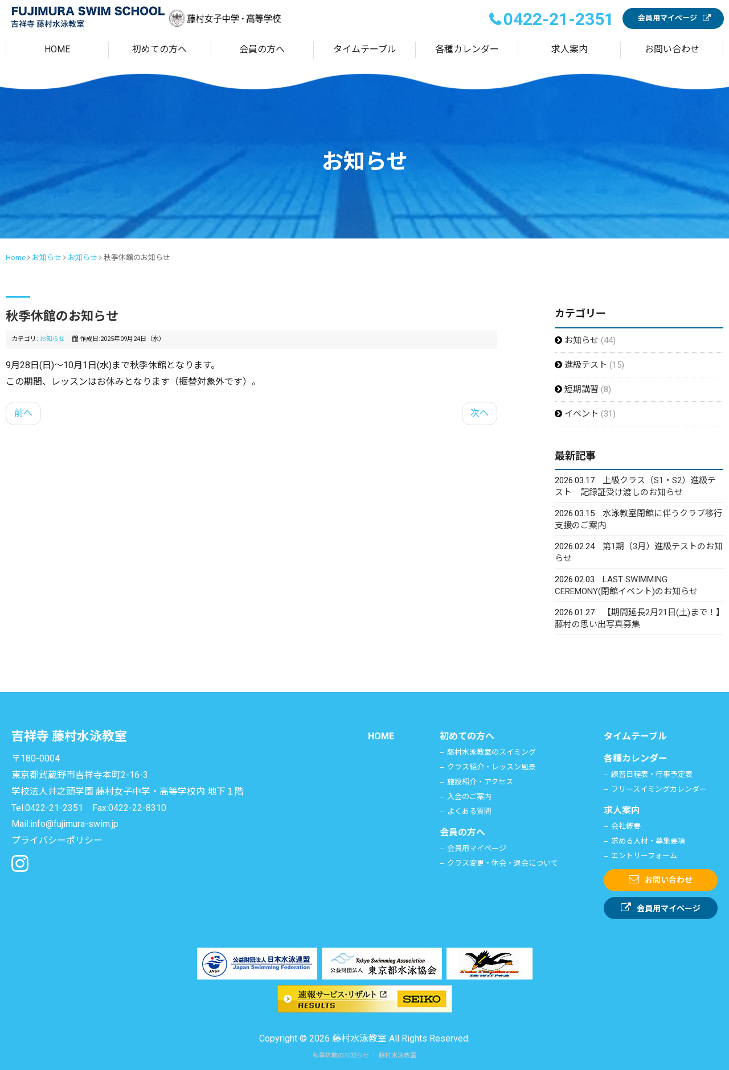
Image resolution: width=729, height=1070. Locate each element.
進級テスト (586, 365)
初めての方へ (159, 49)
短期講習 (582, 389)
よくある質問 (469, 811)
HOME (57, 49)
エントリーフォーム (644, 855)
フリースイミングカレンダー (659, 789)
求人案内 (569, 49)
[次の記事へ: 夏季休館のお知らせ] (479, 413)
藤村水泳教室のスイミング (491, 752)
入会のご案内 (469, 796)
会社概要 (626, 826)
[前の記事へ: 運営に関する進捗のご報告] (23, 413)
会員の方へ (262, 49)
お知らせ (47, 257)
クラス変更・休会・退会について (502, 863)
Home (16, 257)
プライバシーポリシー (57, 840)
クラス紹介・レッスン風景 (491, 767)
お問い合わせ (672, 49)
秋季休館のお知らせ (62, 316)
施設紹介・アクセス (480, 781)
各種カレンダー (467, 49)
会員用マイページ (667, 18)
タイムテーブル (364, 49)
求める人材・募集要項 (648, 841)
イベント (582, 414)
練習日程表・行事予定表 (652, 774)
